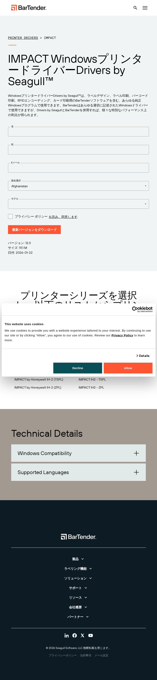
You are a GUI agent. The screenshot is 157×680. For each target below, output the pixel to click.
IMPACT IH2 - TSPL (92, 379)
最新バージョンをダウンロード (34, 230)
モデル (14, 198)
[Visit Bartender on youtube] (90, 635)
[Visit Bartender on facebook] (74, 635)
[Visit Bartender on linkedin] (66, 635)
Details (144, 356)
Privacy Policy (122, 335)
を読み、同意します (63, 217)
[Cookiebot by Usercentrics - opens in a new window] (134, 309)
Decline (77, 368)
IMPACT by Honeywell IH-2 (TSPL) (38, 379)
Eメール (15, 162)
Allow (128, 368)
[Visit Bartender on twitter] (82, 635)
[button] (78, 453)
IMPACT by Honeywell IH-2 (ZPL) (37, 387)
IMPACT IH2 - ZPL (91, 387)
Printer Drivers (23, 38)
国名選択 (16, 180)
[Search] (135, 7)
